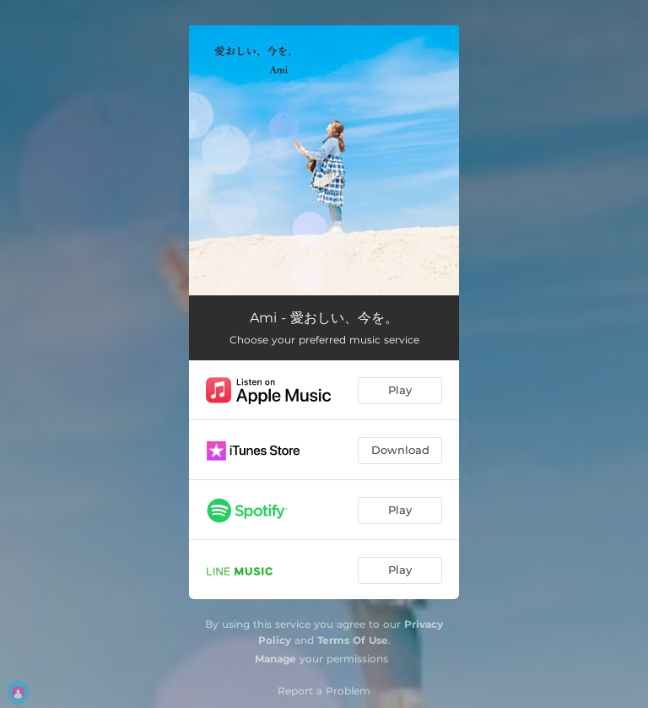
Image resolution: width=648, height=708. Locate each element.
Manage (275, 658)
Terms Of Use (352, 640)
